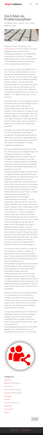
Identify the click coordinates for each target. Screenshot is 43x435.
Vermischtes (8, 409)
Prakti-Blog (8, 406)
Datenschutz (14, 430)
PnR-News (8, 396)
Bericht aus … (9, 386)
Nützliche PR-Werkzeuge (13, 393)
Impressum (26, 430)
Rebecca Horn (12, 23)
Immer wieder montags (12, 390)
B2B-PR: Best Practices (12, 383)
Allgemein (7, 380)
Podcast (7, 399)
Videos (6, 412)
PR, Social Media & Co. (12, 403)
